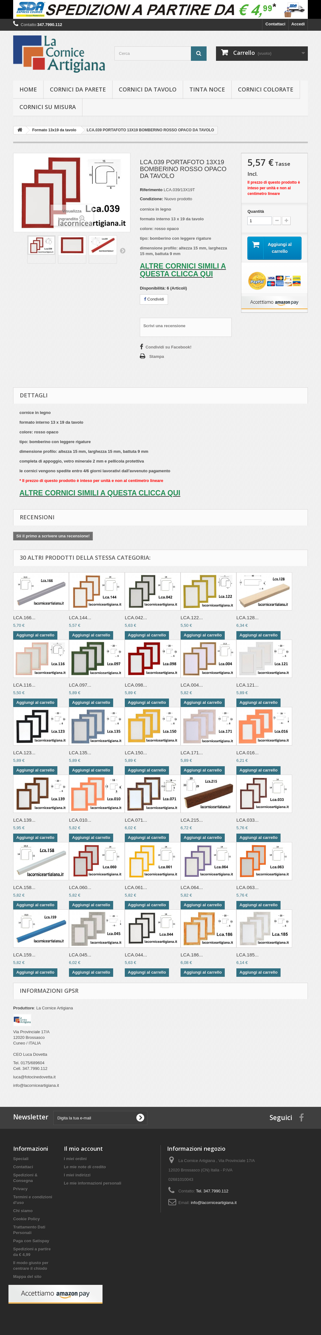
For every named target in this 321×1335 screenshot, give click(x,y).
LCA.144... (80, 617)
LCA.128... (247, 617)
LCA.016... (247, 752)
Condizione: (151, 198)
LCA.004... (192, 685)
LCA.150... (136, 752)
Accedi (298, 24)
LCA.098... (136, 685)
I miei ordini (75, 1158)
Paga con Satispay (31, 1240)
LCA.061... (136, 887)
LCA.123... (24, 752)
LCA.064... (192, 887)
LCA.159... (24, 954)
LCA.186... (192, 954)
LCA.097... (80, 685)
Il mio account (83, 1148)
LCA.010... (80, 820)
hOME (28, 89)
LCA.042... (136, 617)
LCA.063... (247, 887)
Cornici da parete (78, 89)
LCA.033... (247, 820)
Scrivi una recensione (164, 325)
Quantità (255, 211)
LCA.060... (80, 887)
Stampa (156, 356)
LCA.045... (80, 954)
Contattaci (276, 24)
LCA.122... (192, 617)
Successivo (122, 250)
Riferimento (151, 189)
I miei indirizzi (77, 1175)
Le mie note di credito (85, 1167)
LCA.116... (24, 685)
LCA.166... (24, 617)
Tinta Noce (207, 89)
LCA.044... (136, 954)
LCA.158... (24, 887)
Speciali (21, 1158)
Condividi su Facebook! (168, 347)
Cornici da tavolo (147, 89)
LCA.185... (247, 954)
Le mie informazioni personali (92, 1183)
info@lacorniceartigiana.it (214, 1202)
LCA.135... (80, 752)
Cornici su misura (47, 107)
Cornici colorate (265, 89)
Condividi (154, 299)
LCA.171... (192, 752)
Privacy (20, 1188)
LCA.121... (247, 685)
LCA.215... (192, 820)
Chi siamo (23, 1210)
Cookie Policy (26, 1219)
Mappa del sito (27, 1276)
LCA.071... (136, 820)
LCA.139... (24, 820)
